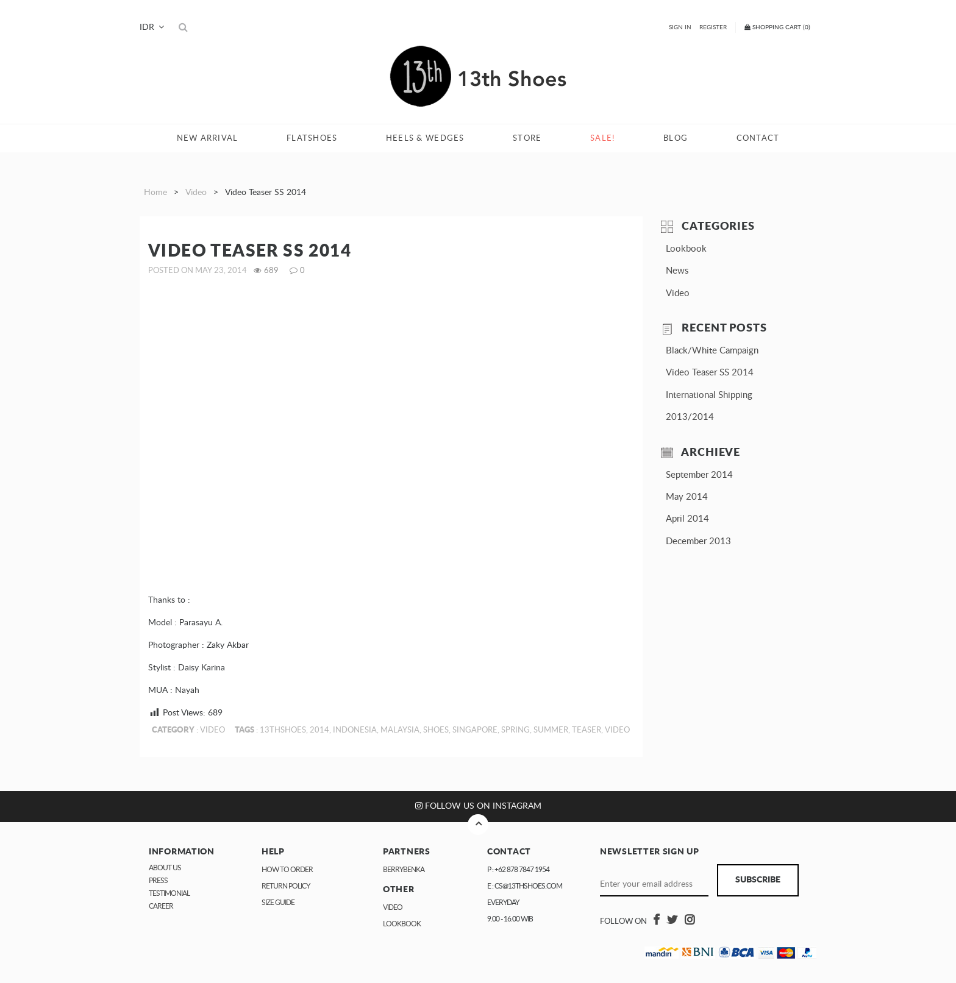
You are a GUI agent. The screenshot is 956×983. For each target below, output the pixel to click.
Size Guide (278, 902)
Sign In (680, 27)
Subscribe (757, 880)
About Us (165, 867)
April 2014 (687, 518)
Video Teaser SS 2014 (710, 372)
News (677, 270)
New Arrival (207, 138)
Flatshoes (312, 138)
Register (713, 27)
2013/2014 (690, 417)
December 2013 (698, 541)
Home (155, 192)
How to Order (287, 869)
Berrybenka (403, 869)
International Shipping (709, 395)
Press (158, 880)
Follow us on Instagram (478, 806)
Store (527, 138)
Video (196, 192)
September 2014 (699, 475)
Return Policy (286, 886)
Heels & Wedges (425, 138)
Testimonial (169, 893)
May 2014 (687, 497)
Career (161, 906)
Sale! (602, 138)
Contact (758, 138)
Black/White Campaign (712, 350)
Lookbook (686, 249)
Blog (675, 138)
